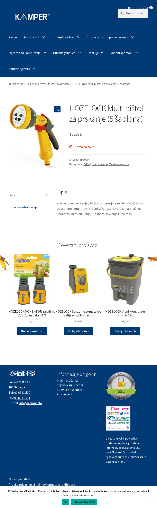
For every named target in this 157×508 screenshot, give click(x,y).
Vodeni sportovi (121, 53)
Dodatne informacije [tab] (23, 207)
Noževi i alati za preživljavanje (107, 37)
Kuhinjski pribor (63, 37)
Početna (18, 84)
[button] (57, 109)
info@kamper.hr (30, 403)
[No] (152, 497)
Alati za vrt (31, 37)
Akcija (13, 37)
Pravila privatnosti (70, 390)
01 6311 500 (22, 392)
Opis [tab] (12, 195)
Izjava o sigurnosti (70, 385)
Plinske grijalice (64, 53)
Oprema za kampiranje (24, 53)
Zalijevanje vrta (19, 69)
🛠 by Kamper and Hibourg (56, 484)
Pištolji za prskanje (59, 84)
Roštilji (93, 53)
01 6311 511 (22, 398)
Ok (65, 502)
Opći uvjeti (64, 394)
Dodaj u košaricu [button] (32, 331)
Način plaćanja (67, 380)
